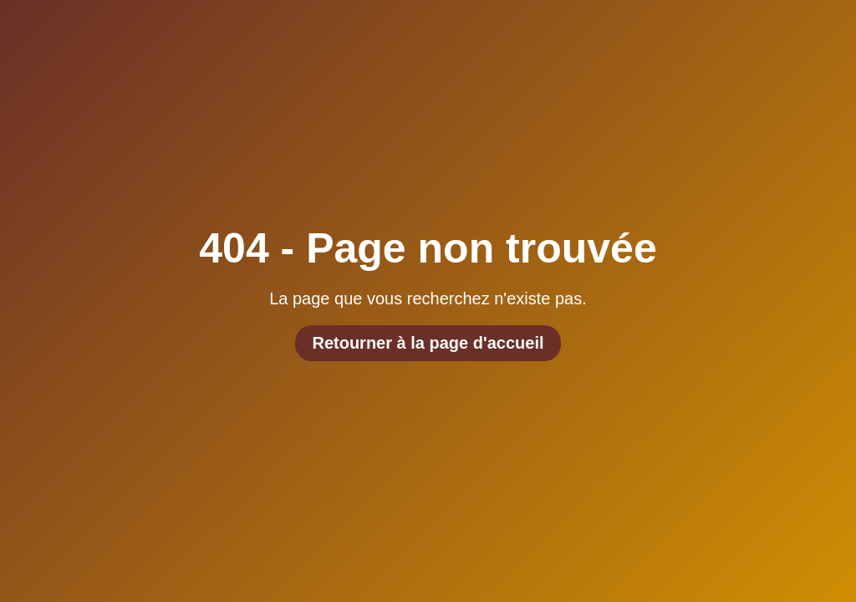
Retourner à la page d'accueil (427, 343)
